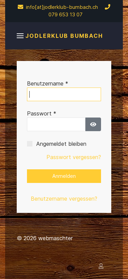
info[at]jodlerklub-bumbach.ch (58, 7)
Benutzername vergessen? (64, 198)
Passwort (41, 113)
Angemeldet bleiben (61, 143)
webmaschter (55, 238)
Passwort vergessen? (73, 157)
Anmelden (64, 176)
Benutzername (47, 83)
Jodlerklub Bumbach (64, 35)
